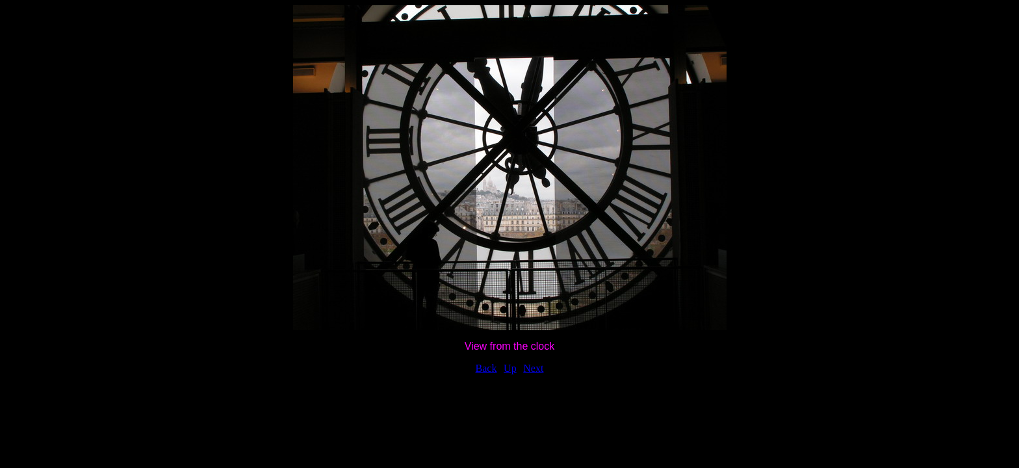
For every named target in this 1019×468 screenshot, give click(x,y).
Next (533, 368)
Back (486, 368)
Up (510, 368)
